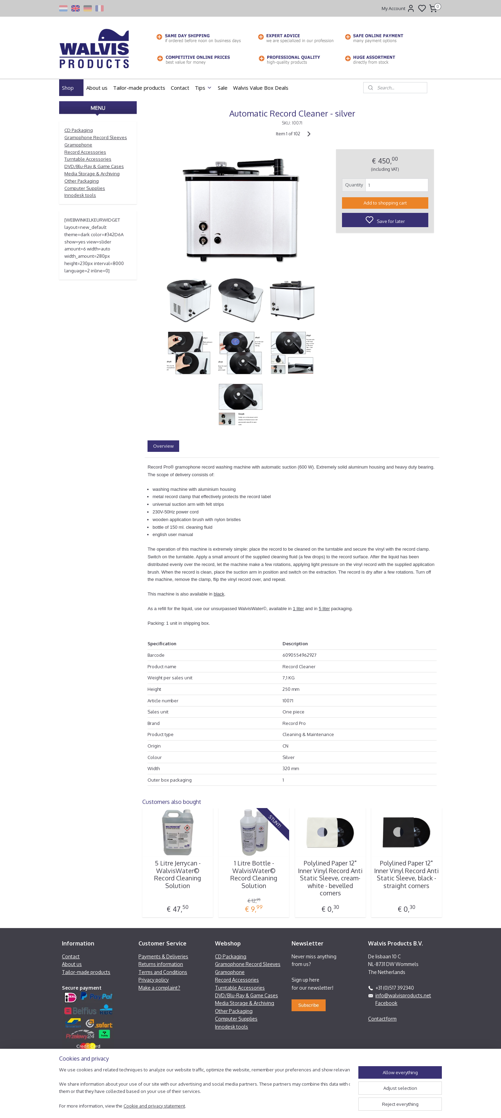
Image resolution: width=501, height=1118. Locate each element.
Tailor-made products (139, 87)
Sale (223, 87)
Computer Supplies (84, 188)
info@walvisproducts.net (403, 995)
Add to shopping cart (385, 203)
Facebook (386, 1003)
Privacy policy (153, 980)
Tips (203, 87)
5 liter (324, 608)
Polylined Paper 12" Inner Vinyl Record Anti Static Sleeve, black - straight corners (406, 874)
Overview (163, 446)
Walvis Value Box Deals (260, 87)
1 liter (298, 608)
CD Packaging (78, 130)
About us (97, 87)
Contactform (382, 1019)
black (219, 594)
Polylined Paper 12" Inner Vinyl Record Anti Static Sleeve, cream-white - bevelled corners (330, 878)
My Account (398, 8)
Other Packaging (81, 181)
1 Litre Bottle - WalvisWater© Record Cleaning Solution (253, 874)
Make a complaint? (159, 988)
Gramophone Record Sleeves (95, 137)
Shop (71, 87)
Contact (180, 87)
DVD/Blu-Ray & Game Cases (94, 166)
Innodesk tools (80, 195)
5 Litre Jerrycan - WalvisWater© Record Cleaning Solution (177, 874)
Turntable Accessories (87, 159)
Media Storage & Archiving (92, 173)
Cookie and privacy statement (154, 1106)
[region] (204, 1088)
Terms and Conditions (162, 972)
